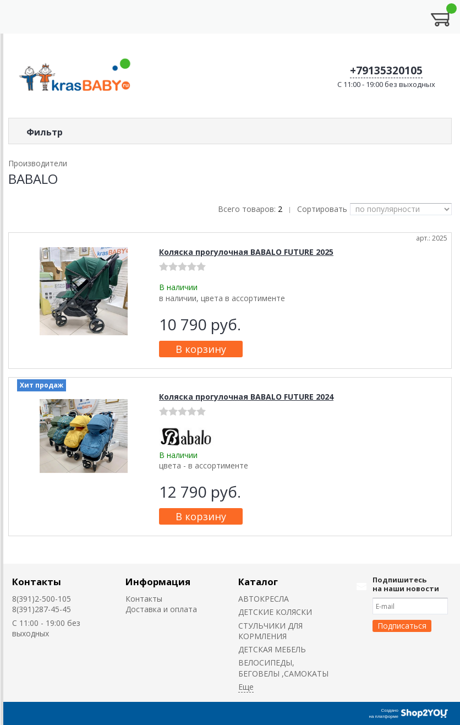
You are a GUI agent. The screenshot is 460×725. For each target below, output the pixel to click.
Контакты (36, 581)
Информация (157, 581)
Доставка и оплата (161, 609)
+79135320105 (386, 70)
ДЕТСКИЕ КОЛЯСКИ (275, 612)
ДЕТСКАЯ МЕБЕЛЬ (272, 649)
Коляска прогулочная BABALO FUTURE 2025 (246, 252)
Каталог (258, 581)
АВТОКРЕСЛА (263, 598)
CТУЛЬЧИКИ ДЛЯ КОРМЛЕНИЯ (270, 630)
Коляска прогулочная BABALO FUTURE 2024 (246, 396)
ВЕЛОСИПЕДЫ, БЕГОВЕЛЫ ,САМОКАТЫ (283, 667)
